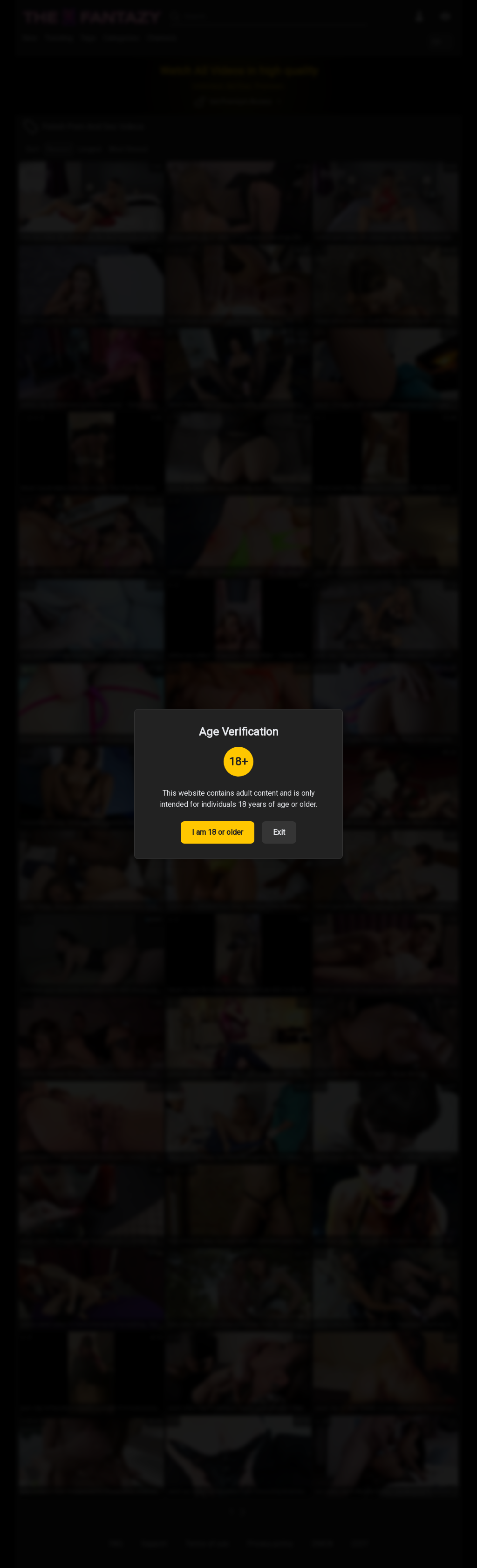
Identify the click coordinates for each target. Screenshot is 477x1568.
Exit (279, 832)
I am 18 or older (217, 832)
